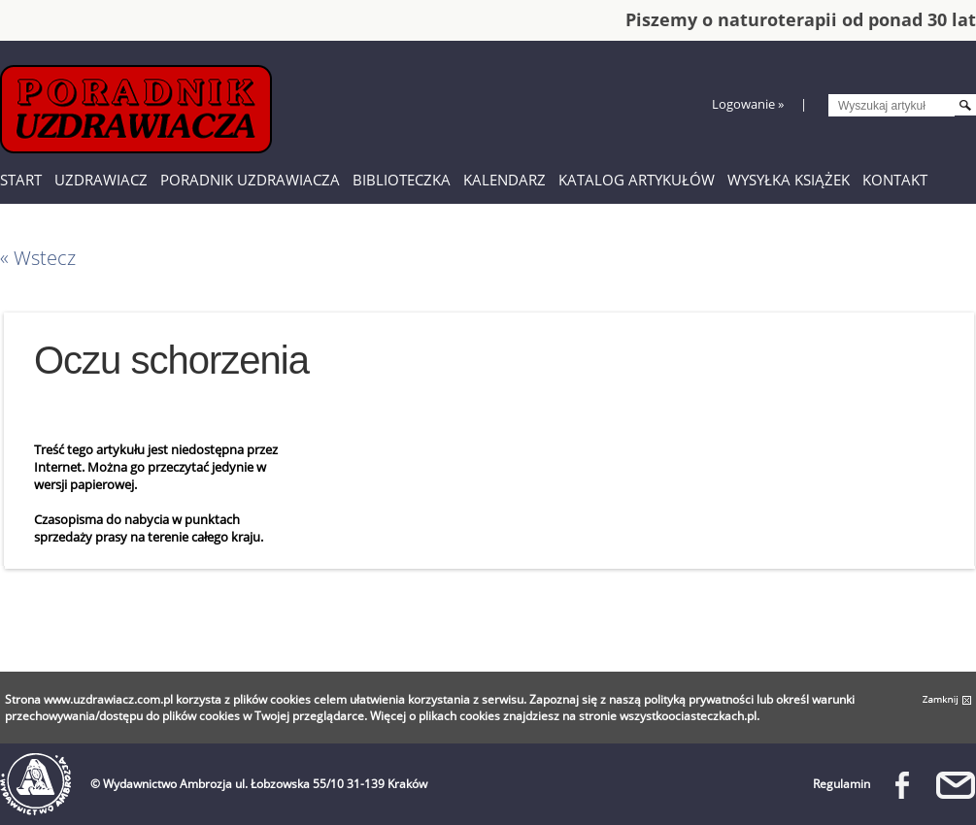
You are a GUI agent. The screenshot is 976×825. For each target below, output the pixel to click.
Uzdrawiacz (101, 179)
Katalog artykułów (636, 179)
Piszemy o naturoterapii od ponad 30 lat (800, 19)
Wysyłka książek (788, 179)
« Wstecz (38, 258)
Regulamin (841, 784)
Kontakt (894, 179)
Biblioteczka (402, 179)
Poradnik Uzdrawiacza (250, 179)
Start (21, 179)
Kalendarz (504, 179)
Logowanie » (748, 104)
